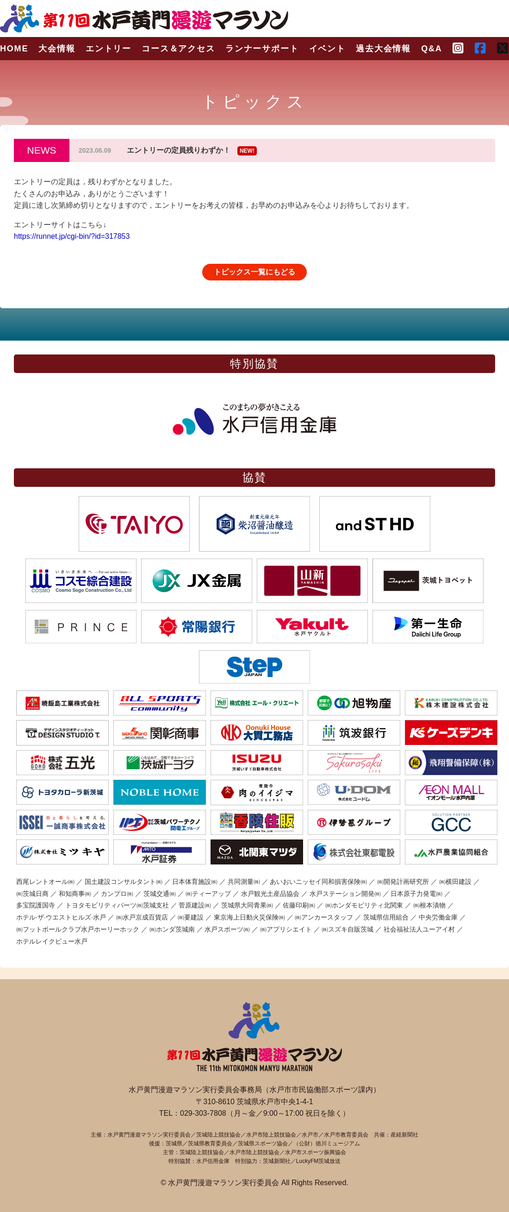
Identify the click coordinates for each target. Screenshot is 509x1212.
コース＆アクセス (178, 48)
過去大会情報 (383, 48)
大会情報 (56, 48)
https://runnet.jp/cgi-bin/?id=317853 (72, 236)
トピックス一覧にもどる (254, 272)
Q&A (431, 48)
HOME (14, 48)
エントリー (108, 48)
